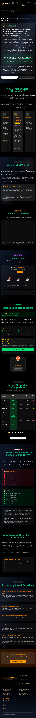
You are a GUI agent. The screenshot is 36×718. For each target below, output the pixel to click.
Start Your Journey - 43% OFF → (18, 661)
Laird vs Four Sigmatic (4, 11)
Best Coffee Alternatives (6, 700)
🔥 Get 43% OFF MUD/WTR (10, 677)
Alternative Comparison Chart (23, 694)
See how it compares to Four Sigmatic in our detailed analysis (17, 324)
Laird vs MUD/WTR (24, 10)
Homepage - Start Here (6, 704)
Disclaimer (4, 707)
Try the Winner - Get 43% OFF (18, 438)
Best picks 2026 (3, 8)
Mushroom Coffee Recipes (7, 689)
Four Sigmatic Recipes (6, 693)
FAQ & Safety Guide (22, 695)
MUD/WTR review (20, 8)
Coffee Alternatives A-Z (6, 694)
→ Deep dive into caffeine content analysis (17, 148)
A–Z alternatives (12, 11)
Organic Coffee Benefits (22, 690)
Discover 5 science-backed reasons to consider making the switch (17, 656)
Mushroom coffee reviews (12, 8)
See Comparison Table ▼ (9, 77)
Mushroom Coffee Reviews (30, 3)
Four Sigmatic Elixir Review (23, 680)
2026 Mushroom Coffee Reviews (24, 683)
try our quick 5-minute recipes (27, 334)
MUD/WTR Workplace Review (23, 682)
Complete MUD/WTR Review (23, 674)
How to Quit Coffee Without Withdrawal (25, 689)
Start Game (20, 271)
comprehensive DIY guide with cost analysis (17, 641)
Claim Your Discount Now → (18, 349)
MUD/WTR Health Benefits (23, 693)
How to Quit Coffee (24, 4)
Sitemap (4, 709)
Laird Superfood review (16, 10)
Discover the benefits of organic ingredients (15, 334)
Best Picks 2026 (14, 3)
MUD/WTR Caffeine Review (23, 678)
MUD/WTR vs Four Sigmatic (28, 8)
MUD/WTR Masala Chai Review (23, 676)
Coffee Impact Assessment (7, 701)
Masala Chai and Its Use (6, 695)
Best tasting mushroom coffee (6, 10)
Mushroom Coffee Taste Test (23, 679)
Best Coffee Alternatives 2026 (23, 672)
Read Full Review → (26, 77)
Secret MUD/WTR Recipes (7, 690)
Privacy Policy (5, 708)
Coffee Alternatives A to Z (19, 3)
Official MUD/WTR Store (6, 703)
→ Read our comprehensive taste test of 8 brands (6, 140)
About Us (4, 705)
